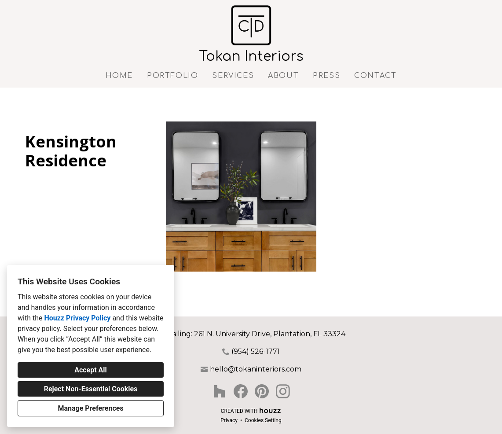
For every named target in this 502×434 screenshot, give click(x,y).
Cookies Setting (263, 420)
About (283, 76)
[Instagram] (283, 391)
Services (233, 76)
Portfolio (172, 76)
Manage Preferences (90, 408)
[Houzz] (219, 391)
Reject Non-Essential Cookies (91, 389)
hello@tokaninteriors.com (255, 369)
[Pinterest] (262, 391)
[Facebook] (240, 391)
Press (326, 76)
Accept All (90, 370)
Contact (375, 76)
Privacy (229, 420)
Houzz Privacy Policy (77, 318)
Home (119, 76)
